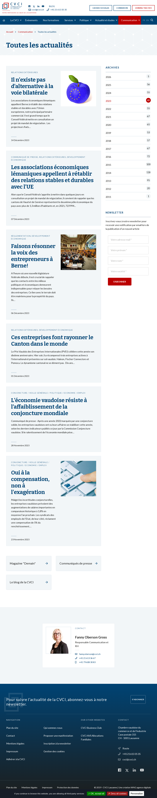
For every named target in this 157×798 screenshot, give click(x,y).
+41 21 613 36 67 (85, 658)
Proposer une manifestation (58, 735)
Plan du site (12, 727)
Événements (31, 20)
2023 (128, 101)
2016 (128, 157)
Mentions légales (15, 743)
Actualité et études (105, 20)
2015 (128, 165)
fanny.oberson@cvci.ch (87, 654)
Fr (144, 20)
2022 (128, 109)
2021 (128, 117)
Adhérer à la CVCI (15, 759)
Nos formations (51, 20)
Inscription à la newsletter (57, 743)
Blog (52, 6)
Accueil (9, 31)
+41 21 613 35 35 (57, 9)
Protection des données (68, 787)
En (147, 20)
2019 (128, 133)
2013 (128, 181)
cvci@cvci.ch (36, 9)
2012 (128, 189)
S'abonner (138, 699)
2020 (128, 125)
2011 (128, 197)
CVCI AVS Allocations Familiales (92, 737)
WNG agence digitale (141, 787)
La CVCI (14, 20)
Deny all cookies (117, 793)
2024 (128, 93)
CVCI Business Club (91, 727)
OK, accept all (96, 793)
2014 (128, 173)
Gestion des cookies (54, 751)
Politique (84, 20)
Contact (10, 735)
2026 (128, 77)
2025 (128, 85)
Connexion (122, 8)
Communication (129, 20)
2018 (128, 141)
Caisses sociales (100, 8)
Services (69, 20)
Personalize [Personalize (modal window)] (137, 793)
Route (123, 748)
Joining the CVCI (143, 8)
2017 (128, 149)
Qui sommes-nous (53, 727)
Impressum (12, 751)
